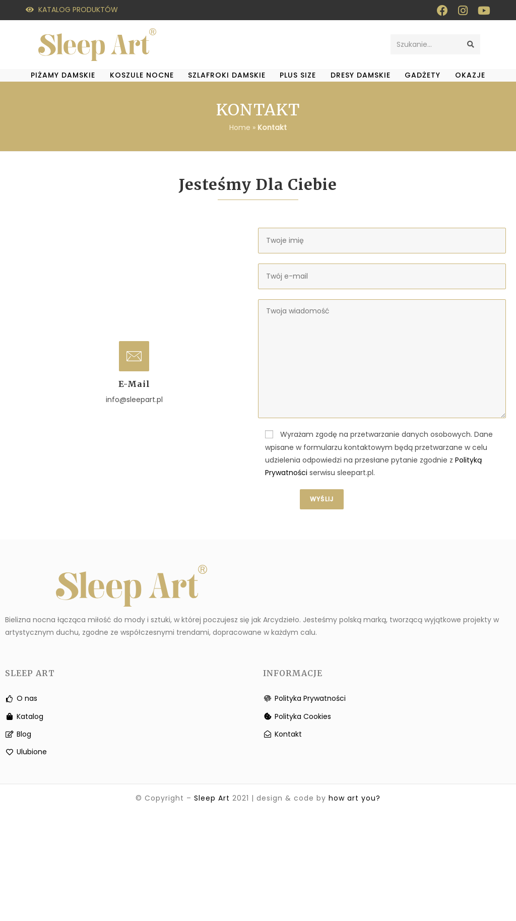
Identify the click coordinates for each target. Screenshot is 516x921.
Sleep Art (212, 798)
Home (239, 127)
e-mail (134, 384)
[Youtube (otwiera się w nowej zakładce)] (481, 10)
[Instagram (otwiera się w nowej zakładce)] (463, 10)
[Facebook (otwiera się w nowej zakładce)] (442, 10)
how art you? (354, 798)
